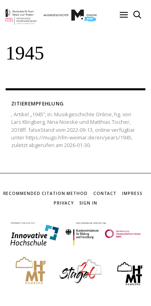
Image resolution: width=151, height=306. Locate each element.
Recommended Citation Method (45, 193)
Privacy (63, 203)
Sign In (88, 203)
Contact (105, 193)
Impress (132, 193)
